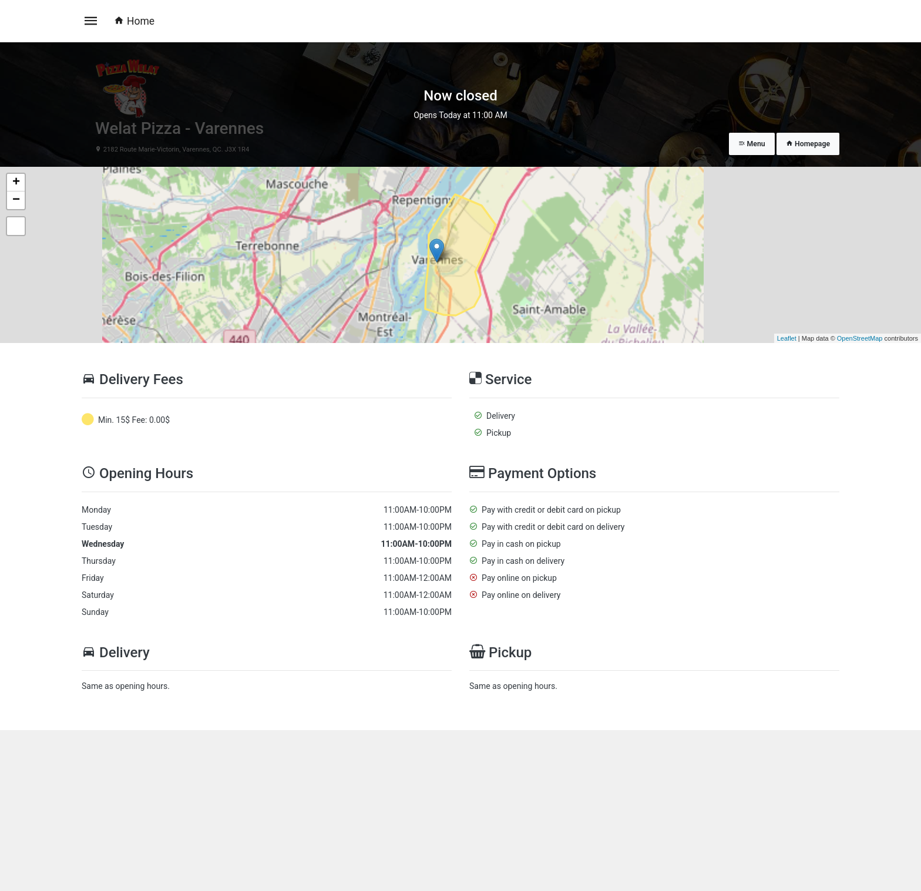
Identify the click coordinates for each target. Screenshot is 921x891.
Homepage (808, 144)
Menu (751, 144)
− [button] (16, 200)
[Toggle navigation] (91, 21)
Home (134, 21)
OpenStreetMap (860, 338)
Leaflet (786, 338)
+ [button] (16, 182)
